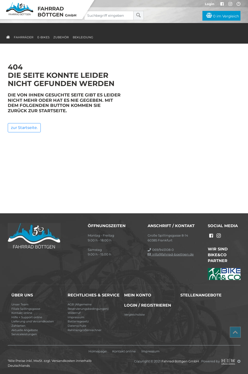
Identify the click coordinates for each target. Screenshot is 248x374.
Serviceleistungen (24, 334)
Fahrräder (23, 37)
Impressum (76, 317)
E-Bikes (43, 37)
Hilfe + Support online (26, 317)
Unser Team (19, 304)
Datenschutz (77, 325)
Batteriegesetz (78, 321)
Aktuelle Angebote (24, 330)
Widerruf (74, 313)
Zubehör (61, 37)
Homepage (97, 351)
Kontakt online (21, 313)
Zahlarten (18, 325)
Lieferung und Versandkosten (32, 321)
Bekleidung (83, 37)
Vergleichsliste (134, 314)
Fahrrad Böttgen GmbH (180, 361)
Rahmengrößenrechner (85, 330)
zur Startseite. (24, 127)
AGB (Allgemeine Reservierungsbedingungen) (88, 306)
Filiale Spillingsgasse (25, 308)
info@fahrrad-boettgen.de (171, 254)
